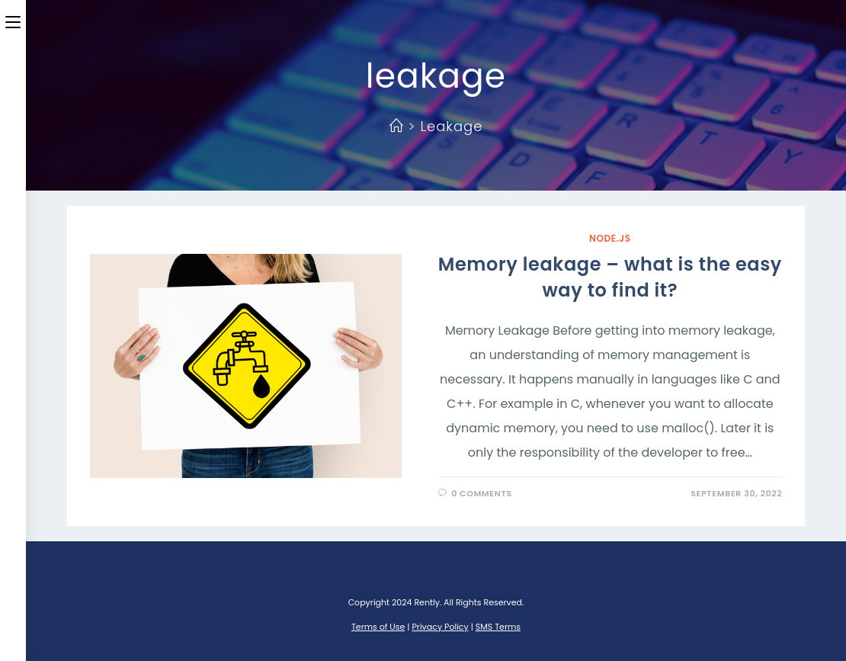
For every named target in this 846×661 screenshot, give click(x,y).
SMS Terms (498, 627)
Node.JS (610, 238)
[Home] (396, 126)
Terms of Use (378, 627)
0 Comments (481, 493)
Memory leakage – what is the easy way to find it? (610, 277)
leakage (451, 126)
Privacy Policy (440, 627)
